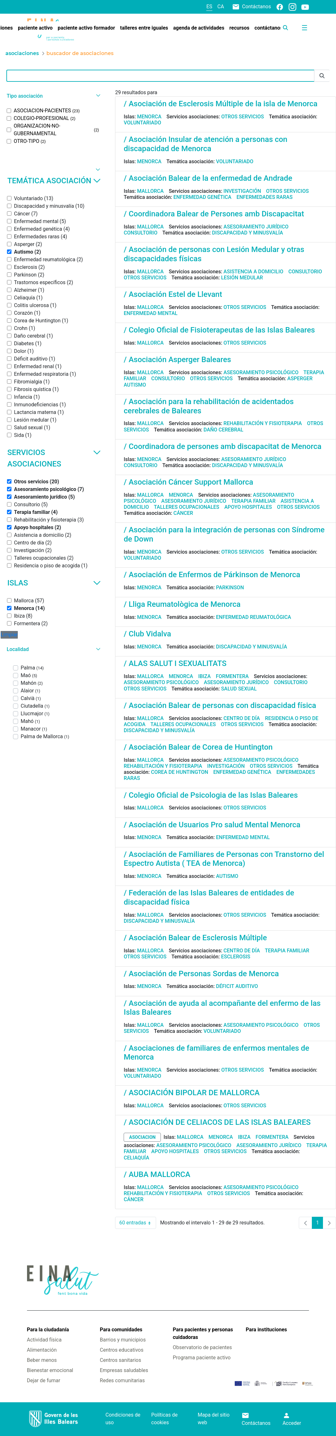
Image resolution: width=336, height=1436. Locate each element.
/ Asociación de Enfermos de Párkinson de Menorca (212, 574)
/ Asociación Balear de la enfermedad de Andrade (208, 178)
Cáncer (183, 513)
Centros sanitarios (120, 1360)
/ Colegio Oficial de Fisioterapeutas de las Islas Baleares (219, 330)
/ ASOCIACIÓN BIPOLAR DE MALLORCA (191, 1092)
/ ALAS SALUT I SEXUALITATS (175, 663)
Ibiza (204, 676)
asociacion (142, 1137)
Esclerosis (235, 957)
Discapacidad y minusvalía (247, 233)
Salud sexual (239, 689)
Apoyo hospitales (248, 507)
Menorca (149, 117)
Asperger (300, 378)
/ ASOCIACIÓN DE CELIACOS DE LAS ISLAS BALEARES (217, 1122)
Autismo (135, 385)
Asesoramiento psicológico (260, 372)
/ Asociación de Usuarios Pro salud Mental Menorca (212, 824)
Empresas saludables (124, 1370)
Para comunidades (121, 1330)
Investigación (242, 191)
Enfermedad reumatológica (253, 617)
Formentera (232, 676)
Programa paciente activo (201, 1358)
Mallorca (150, 191)
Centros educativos (121, 1350)
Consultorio (140, 233)
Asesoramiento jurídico (255, 227)
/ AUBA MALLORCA (157, 1174)
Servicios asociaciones (54, 458)
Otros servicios (242, 117)
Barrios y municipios (123, 1340)
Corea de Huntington (179, 772)
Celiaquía (136, 1158)
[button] (52, 96)
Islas (54, 583)
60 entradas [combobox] (137, 1223)
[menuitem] (35, 28)
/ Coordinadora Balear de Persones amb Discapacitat (214, 213)
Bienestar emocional (50, 1370)
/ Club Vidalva (147, 633)
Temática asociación (54, 180)
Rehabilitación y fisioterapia (262, 423)
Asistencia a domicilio (253, 272)
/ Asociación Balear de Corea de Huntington (198, 747)
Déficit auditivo (237, 986)
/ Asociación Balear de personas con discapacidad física (220, 705)
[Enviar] (322, 76)
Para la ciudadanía (48, 1330)
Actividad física (44, 1340)
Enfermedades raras (264, 197)
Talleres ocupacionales (186, 507)
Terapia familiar (253, 501)
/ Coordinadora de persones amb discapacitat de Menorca (222, 446)
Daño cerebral (223, 430)
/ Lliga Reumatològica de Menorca (182, 604)
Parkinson (230, 588)
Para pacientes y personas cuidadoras (203, 1333)
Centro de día (241, 718)
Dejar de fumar (43, 1380)
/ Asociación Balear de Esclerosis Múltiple (195, 937)
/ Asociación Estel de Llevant (173, 294)
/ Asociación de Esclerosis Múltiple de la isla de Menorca (220, 103)
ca (220, 7)
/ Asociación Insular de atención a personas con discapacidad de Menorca (205, 144)
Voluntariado (142, 123)
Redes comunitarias (122, 1380)
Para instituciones (266, 1330)
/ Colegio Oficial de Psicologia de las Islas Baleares (211, 795)
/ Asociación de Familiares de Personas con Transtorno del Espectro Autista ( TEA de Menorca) (224, 859)
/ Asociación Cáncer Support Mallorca (188, 482)
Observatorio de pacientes (202, 1347)
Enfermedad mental (150, 313)
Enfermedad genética (202, 197)
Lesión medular (242, 278)
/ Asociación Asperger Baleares (177, 359)
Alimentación (42, 1350)
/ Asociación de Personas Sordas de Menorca (201, 973)
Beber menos (42, 1360)
